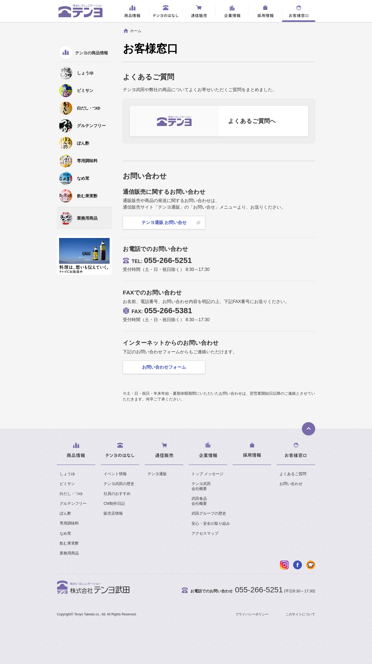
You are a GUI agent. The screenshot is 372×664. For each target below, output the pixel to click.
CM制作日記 (114, 503)
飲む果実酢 (69, 543)
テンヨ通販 (157, 474)
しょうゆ (67, 474)
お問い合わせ (290, 483)
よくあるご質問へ (252, 121)
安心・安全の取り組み (210, 523)
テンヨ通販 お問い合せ (164, 222)
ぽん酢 (65, 513)
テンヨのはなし (165, 11)
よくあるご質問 (292, 474)
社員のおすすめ (117, 493)
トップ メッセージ (207, 474)
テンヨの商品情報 (91, 53)
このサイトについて (300, 614)
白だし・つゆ (71, 493)
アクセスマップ (204, 533)
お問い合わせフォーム (164, 367)
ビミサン (67, 483)
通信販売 (198, 11)
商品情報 (132, 11)
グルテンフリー (73, 503)
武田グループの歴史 (208, 513)
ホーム (135, 31)
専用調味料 (69, 523)
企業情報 (232, 11)
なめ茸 (65, 533)
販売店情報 (113, 513)
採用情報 (265, 11)
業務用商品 (69, 553)
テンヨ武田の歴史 (119, 483)
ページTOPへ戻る (308, 429)
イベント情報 (115, 474)
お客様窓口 (298, 11)
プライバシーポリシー (251, 614)
